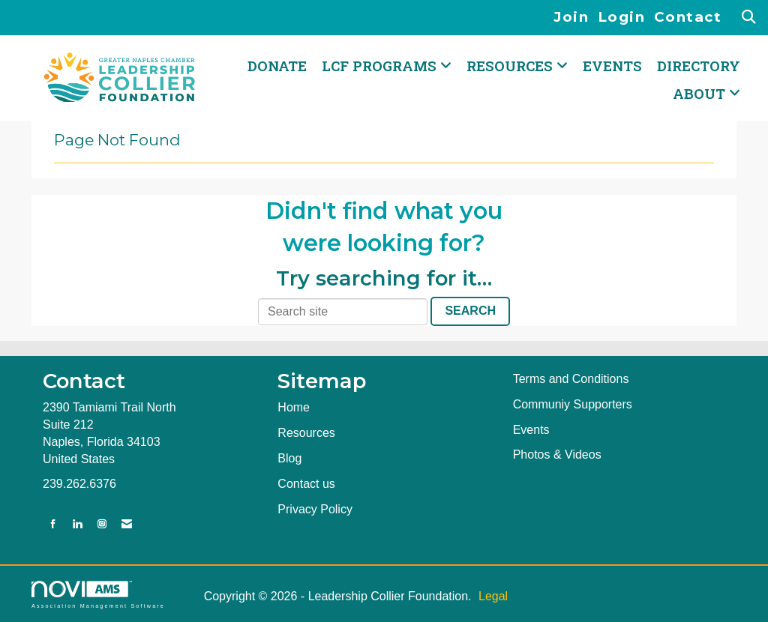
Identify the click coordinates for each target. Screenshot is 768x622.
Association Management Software (98, 595)
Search (470, 310)
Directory (698, 65)
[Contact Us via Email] (127, 524)
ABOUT (701, 93)
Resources (306, 432)
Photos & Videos (557, 454)
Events (612, 65)
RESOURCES (511, 65)
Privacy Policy (315, 509)
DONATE (277, 65)
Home (294, 407)
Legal (493, 596)
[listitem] (576, 17)
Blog (290, 458)
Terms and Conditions (571, 378)
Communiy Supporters (572, 404)
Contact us (306, 483)
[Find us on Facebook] (53, 524)
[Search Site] (750, 17)
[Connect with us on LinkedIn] (77, 524)
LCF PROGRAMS (381, 65)
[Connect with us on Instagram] (102, 524)
